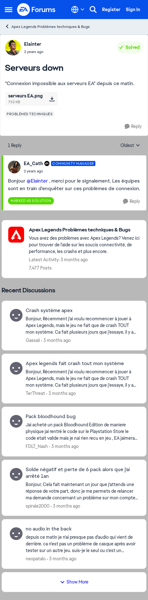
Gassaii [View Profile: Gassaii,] (33, 340)
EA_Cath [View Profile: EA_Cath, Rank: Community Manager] (33, 163)
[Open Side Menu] (9, 9)
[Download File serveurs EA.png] (52, 98)
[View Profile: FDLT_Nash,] (16, 421)
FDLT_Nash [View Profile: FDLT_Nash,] (37, 446)
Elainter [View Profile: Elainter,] (32, 44)
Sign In (133, 9)
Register (111, 9)
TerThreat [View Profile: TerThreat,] (35, 393)
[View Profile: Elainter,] (13, 48)
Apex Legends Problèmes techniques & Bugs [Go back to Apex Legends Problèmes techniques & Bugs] (47, 26)
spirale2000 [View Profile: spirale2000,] (37, 506)
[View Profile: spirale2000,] (16, 474)
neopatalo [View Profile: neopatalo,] (36, 559)
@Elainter (37, 180)
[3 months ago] (56, 340)
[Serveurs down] (59, 171)
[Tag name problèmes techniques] (29, 113)
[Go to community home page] (36, 9)
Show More (74, 582)
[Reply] (133, 126)
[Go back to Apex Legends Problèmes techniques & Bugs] (84, 230)
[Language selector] (77, 9)
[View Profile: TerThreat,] (16, 368)
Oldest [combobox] (130, 146)
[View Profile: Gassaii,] (16, 315)
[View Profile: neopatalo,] (16, 533)
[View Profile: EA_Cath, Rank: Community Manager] (14, 167)
